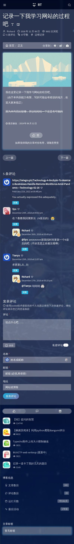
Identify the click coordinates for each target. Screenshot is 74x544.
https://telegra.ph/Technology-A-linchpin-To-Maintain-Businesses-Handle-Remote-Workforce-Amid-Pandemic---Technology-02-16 (41, 184)
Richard (11, 31)
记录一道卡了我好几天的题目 (30, 463)
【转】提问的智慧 (23, 419)
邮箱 (6, 367)
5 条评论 (10, 34)
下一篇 (64, 157)
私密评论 (57, 345)
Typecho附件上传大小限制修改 (31, 441)
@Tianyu (26, 285)
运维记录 (39, 34)
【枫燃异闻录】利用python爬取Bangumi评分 (39, 430)
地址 (5, 381)
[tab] (13, 411)
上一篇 (9, 157)
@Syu (25, 239)
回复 (15, 203)
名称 (6, 354)
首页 (10, 45)
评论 (6, 314)
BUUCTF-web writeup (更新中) (29, 452)
